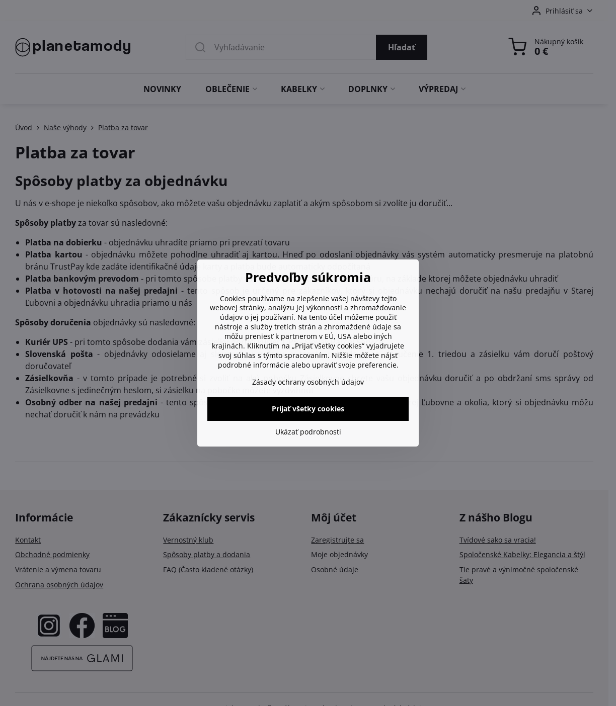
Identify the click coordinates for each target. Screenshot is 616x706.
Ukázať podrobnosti (308, 431)
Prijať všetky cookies (308, 408)
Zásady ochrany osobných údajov (308, 382)
